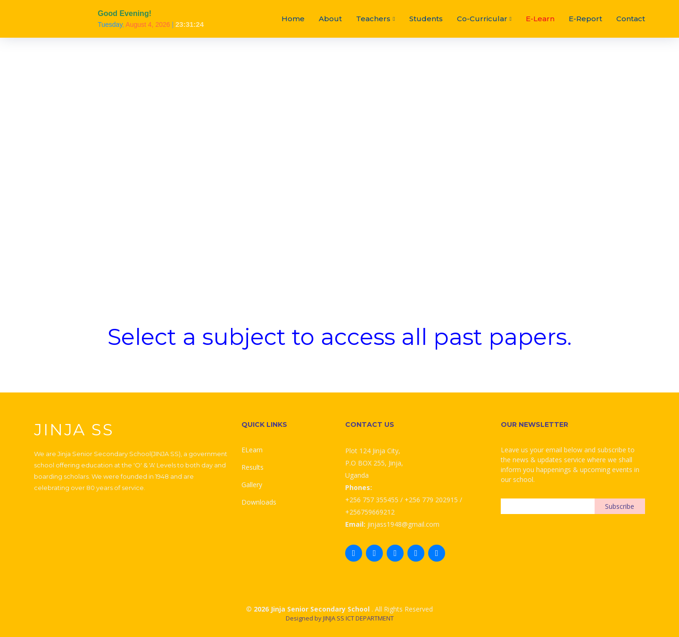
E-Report (585, 18)
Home (293, 18)
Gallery (251, 484)
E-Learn (540, 18)
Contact (630, 18)
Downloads (258, 502)
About (330, 18)
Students (426, 18)
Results (252, 467)
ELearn (252, 449)
